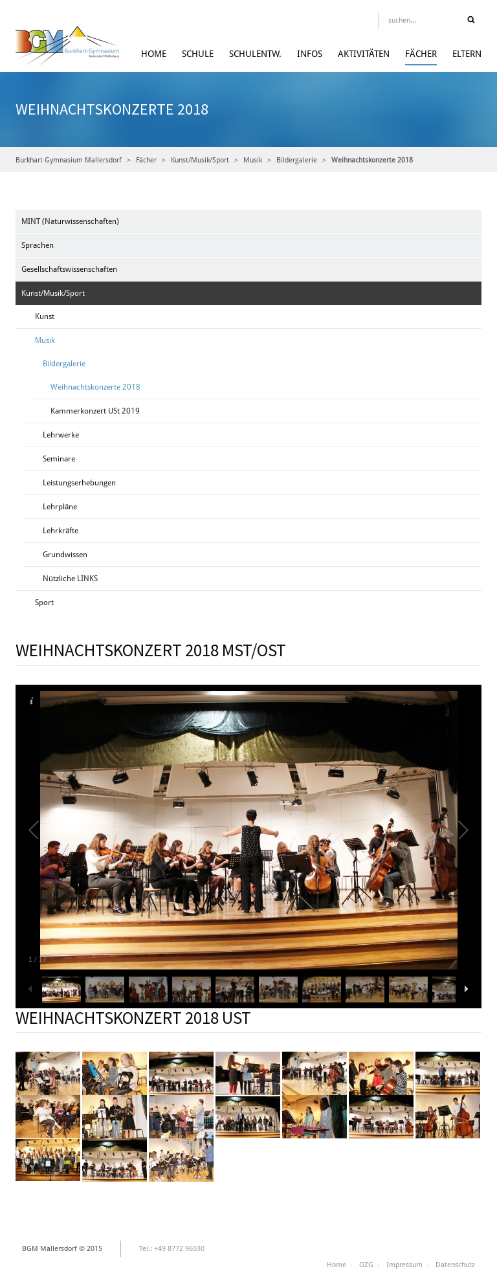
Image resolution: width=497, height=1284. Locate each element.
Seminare (59, 458)
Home (153, 54)
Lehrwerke (61, 434)
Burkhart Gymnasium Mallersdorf (69, 160)
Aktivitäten (364, 54)
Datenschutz (455, 1265)
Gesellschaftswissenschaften (69, 269)
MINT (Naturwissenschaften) (70, 221)
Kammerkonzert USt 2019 (95, 410)
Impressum (404, 1265)
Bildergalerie (296, 160)
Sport (44, 602)
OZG (366, 1265)
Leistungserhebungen (79, 482)
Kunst (44, 316)
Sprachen (37, 245)
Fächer (421, 54)
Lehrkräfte (60, 530)
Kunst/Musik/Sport (200, 160)
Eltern (466, 54)
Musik (252, 160)
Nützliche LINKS (70, 578)
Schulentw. (255, 54)
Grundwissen (65, 554)
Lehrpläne (60, 506)
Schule (198, 54)
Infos (309, 54)
